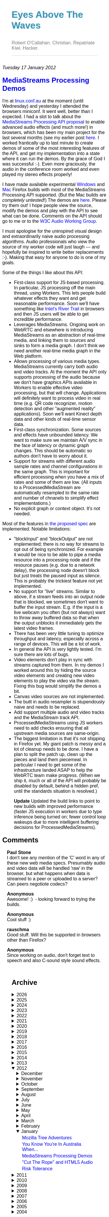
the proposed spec (69, 523)
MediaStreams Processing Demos (57, 1155)
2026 (22, 994)
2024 (22, 1005)
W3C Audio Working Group (68, 221)
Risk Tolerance (37, 1168)
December (32, 1073)
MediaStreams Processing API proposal (43, 121)
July (25, 1099)
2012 (22, 1068)
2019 (22, 1031)
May (25, 1110)
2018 (22, 1036)
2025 (22, 999)
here (90, 137)
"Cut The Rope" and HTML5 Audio (57, 1162)
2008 (22, 1190)
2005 (22, 1206)
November (32, 1078)
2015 (22, 1052)
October (29, 1084)
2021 (22, 1020)
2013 (22, 1062)
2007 (22, 1196)
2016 (22, 1047)
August (28, 1094)
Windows (86, 184)
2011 (22, 1175)
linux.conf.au (28, 100)
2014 (22, 1057)
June (26, 1105)
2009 (22, 1185)
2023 (22, 1010)
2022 (22, 1015)
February (30, 1126)
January (29, 1131)
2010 (22, 1180)
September (32, 1089)
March (27, 1120)
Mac (6, 189)
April (26, 1115)
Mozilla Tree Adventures (47, 1137)
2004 (22, 1211)
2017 (22, 1041)
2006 (22, 1201)
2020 (22, 1026)
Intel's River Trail (62, 308)
